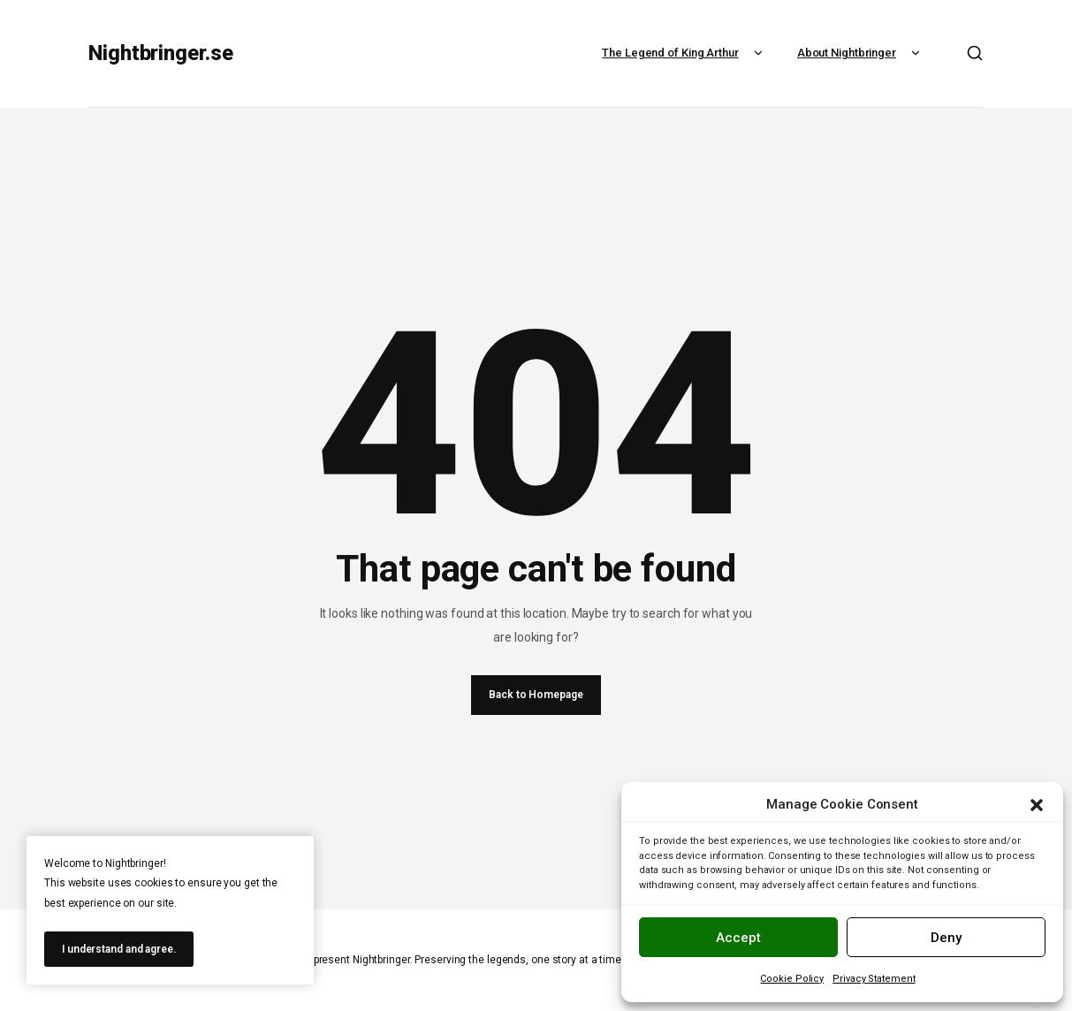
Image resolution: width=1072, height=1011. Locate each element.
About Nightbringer (860, 52)
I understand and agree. (119, 949)
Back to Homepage (535, 694)
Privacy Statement (874, 978)
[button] (1036, 805)
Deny (946, 938)
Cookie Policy (792, 978)
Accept (738, 938)
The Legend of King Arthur (684, 52)
